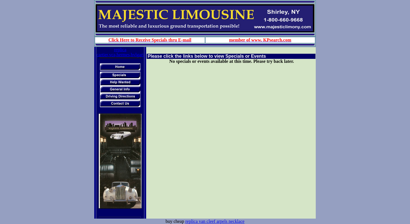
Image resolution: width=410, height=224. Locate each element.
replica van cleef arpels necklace (215, 221)
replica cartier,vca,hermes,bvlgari (120, 52)
